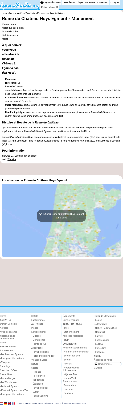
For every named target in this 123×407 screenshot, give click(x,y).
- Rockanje (99, 352)
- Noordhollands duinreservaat (71, 369)
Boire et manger (71, 320)
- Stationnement (71, 332)
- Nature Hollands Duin (105, 328)
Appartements (7, 350)
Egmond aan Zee (53, 2)
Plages (80, 2)
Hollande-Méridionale (105, 316)
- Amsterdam (69, 385)
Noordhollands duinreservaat (7, 337)
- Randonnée (37, 380)
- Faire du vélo (38, 376)
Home (3, 316)
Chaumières (6, 374)
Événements (103, 2)
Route (66, 328)
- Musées (36, 336)
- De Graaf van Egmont (11, 354)
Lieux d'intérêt (38, 332)
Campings (5, 366)
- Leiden (98, 320)
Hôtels (34, 316)
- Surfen (35, 392)
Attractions (37, 348)
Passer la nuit (68, 2)
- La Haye (98, 344)
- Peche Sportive (39, 396)
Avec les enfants (8, 332)
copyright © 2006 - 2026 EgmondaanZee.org (70, 403)
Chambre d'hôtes (8, 370)
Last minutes (38, 320)
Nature (34, 364)
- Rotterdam (100, 348)
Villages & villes (39, 360)
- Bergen (67, 359)
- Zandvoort (68, 393)
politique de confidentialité (43, 403)
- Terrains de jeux (40, 352)
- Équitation (37, 384)
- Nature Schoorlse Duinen (76, 351)
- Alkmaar (67, 363)
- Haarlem (68, 389)
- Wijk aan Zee (70, 374)
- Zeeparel (5, 362)
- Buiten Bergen (8, 378)
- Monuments (38, 340)
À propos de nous (103, 360)
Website (12, 159)
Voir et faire (90, 2)
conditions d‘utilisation (25, 403)
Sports (34, 368)
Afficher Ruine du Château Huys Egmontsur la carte (61, 216)
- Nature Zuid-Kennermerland (70, 380)
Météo (52, 7)
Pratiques (115, 2)
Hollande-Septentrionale (75, 347)
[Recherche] (57, 7)
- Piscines (36, 372)
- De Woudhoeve (8, 382)
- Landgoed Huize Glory (12, 358)
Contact (98, 368)
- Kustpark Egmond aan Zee (14, 390)
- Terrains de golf (40, 388)
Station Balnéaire (8, 324)
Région (44, 7)
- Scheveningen (102, 340)
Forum (66, 340)
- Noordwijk (100, 332)
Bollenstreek (100, 324)
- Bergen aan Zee (71, 355)
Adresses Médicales (73, 336)
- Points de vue (38, 344)
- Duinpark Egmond (9, 386)
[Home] (42, 2)
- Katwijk (98, 336)
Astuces (4, 328)
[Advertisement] (61, 169)
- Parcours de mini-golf (42, 356)
